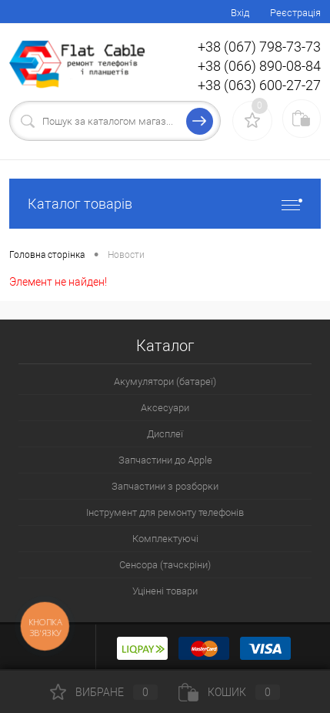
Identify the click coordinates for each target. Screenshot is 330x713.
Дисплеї (165, 434)
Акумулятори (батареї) (165, 381)
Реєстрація (295, 12)
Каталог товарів (165, 204)
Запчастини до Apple (165, 460)
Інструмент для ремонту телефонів (165, 512)
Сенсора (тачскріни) (165, 565)
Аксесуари (165, 407)
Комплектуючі (165, 538)
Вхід (240, 12)
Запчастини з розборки (165, 486)
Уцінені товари (165, 591)
